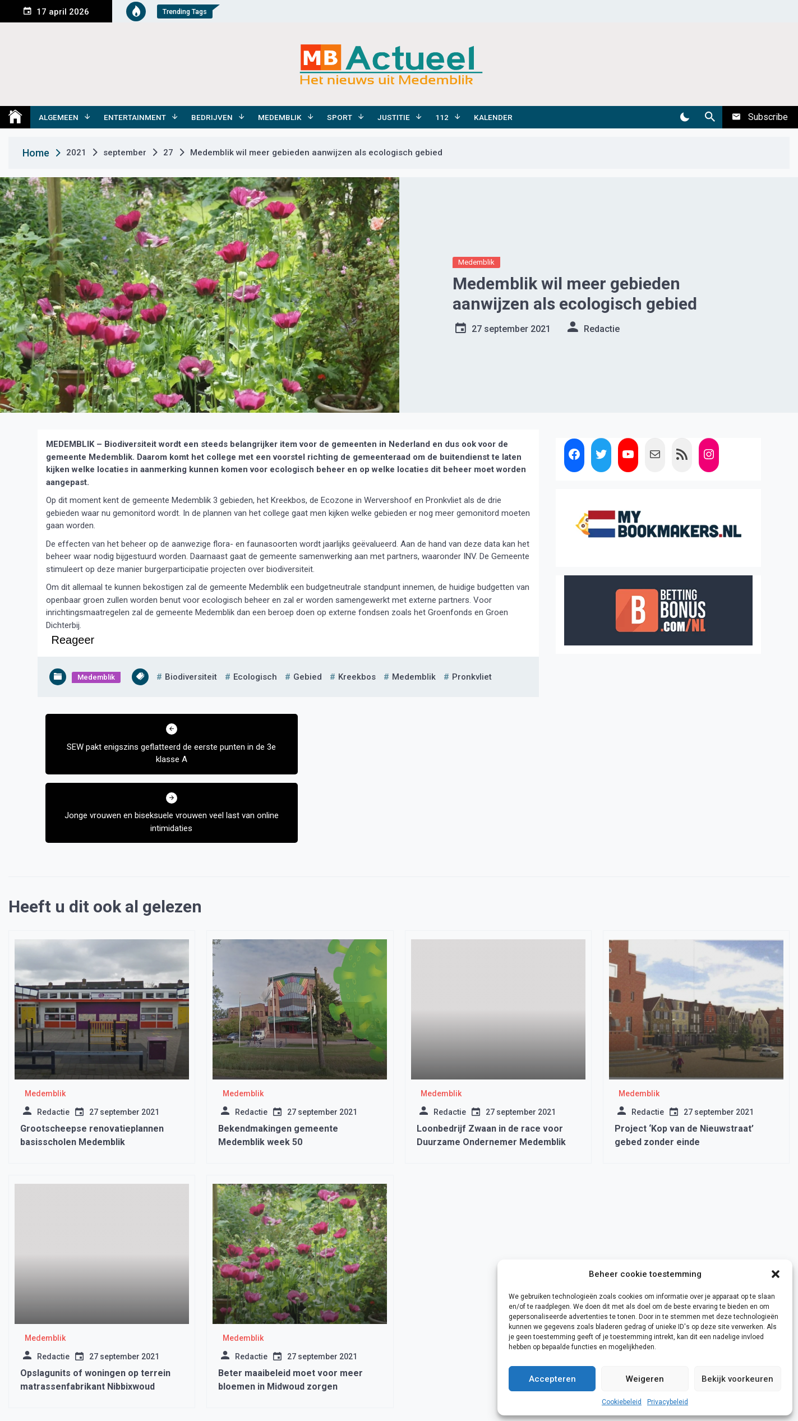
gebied (307, 677)
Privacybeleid (667, 1402)
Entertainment (135, 117)
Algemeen (59, 117)
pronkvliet (472, 677)
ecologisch (255, 677)
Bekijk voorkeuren (737, 1379)
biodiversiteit (191, 677)
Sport (339, 117)
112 (442, 117)
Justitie (393, 117)
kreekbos (357, 677)
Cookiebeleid (622, 1402)
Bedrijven (212, 117)
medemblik (414, 677)
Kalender (493, 117)
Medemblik (280, 117)
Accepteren (552, 1379)
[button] (775, 1274)
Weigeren (645, 1379)
